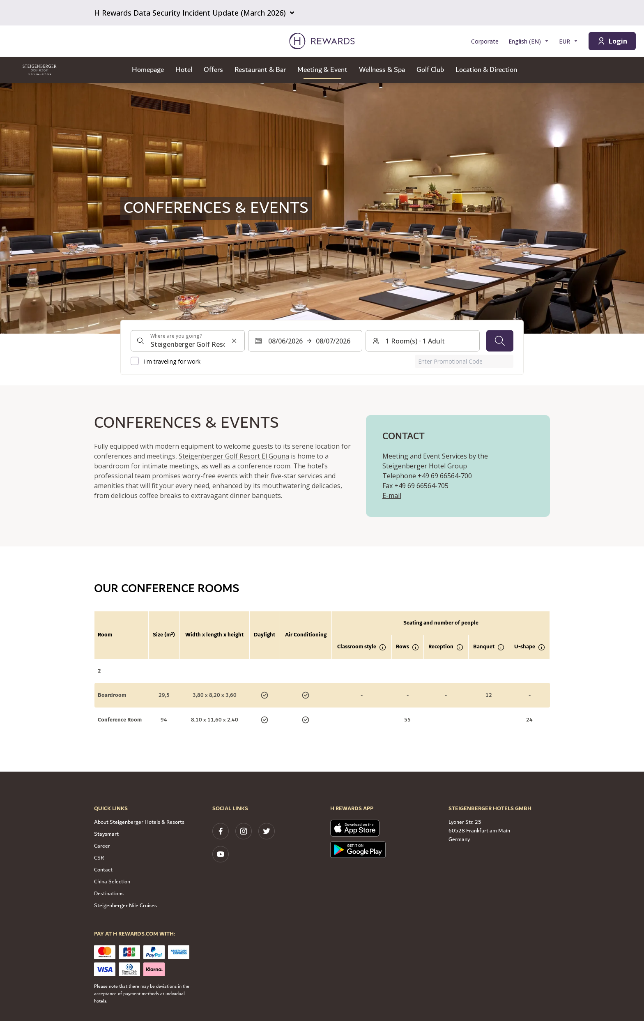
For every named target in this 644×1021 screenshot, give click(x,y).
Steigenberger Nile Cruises (125, 905)
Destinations (109, 894)
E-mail (391, 495)
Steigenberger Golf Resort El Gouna (234, 456)
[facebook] (220, 831)
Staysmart (106, 834)
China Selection (112, 882)
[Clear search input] (234, 340)
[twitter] (266, 831)
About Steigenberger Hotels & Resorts (139, 822)
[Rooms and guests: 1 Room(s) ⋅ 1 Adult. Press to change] (423, 340)
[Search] (499, 340)
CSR (99, 858)
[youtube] (220, 854)
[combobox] (188, 340)
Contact (103, 870)
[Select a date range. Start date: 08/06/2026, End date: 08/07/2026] (305, 340)
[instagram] (243, 831)
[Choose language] (528, 41)
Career (102, 846)
